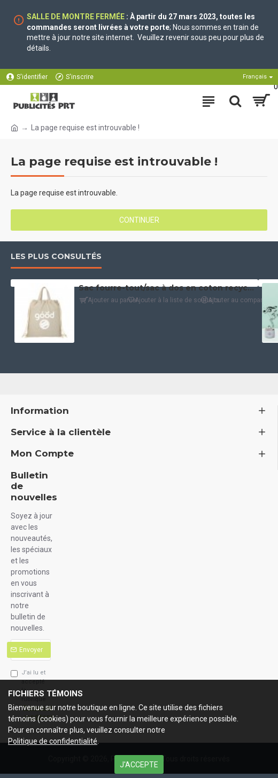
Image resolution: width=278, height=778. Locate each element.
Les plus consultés (56, 256)
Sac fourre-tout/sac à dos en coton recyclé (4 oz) (166, 288)
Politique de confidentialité (52, 741)
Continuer (139, 220)
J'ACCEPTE (139, 764)
